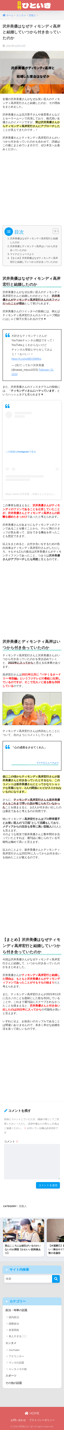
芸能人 (23, 1206)
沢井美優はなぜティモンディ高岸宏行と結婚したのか (34, 240)
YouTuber (14, 1350)
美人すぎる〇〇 (18, 1336)
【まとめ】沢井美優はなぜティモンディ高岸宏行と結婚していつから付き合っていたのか (34, 260)
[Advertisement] (32, 187)
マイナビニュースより (22, 254)
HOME (32, 1413)
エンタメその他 (18, 1369)
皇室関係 (14, 1329)
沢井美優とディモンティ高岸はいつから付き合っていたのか (34, 248)
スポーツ (10, 1375)
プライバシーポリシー (42, 1420)
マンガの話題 (16, 1362)
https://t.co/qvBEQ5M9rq (26, 358)
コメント (11, 1141)
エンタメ (10, 1343)
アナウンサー (16, 1356)
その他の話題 (13, 1383)
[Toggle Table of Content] (54, 231)
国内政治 (14, 1317)
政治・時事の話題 (16, 1310)
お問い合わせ (18, 1420)
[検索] (56, 1279)
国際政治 (14, 1323)
